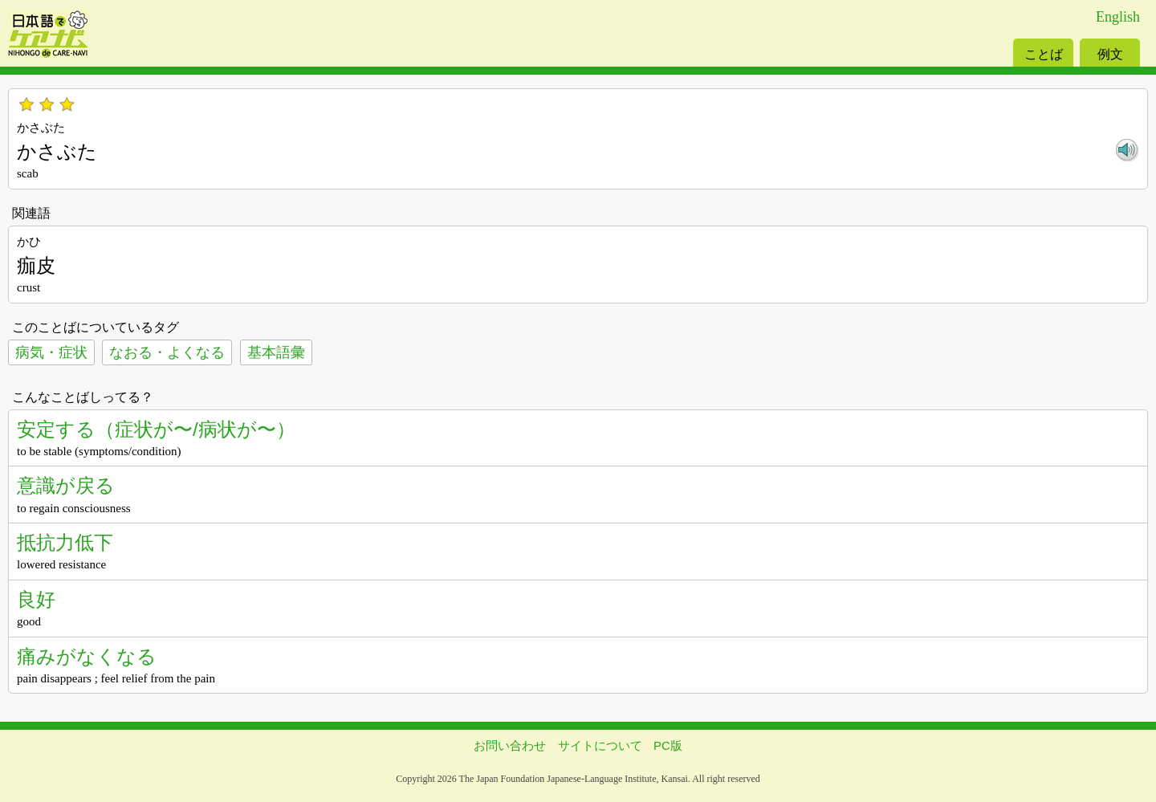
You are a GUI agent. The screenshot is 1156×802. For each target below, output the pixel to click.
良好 (36, 599)
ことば (1043, 54)
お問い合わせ (510, 745)
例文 (1110, 54)
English (1118, 17)
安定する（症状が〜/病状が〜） (156, 429)
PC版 (667, 745)
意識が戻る (66, 485)
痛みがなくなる (87, 656)
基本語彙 (276, 352)
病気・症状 (51, 352)
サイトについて (600, 745)
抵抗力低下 (65, 542)
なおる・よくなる (167, 352)
